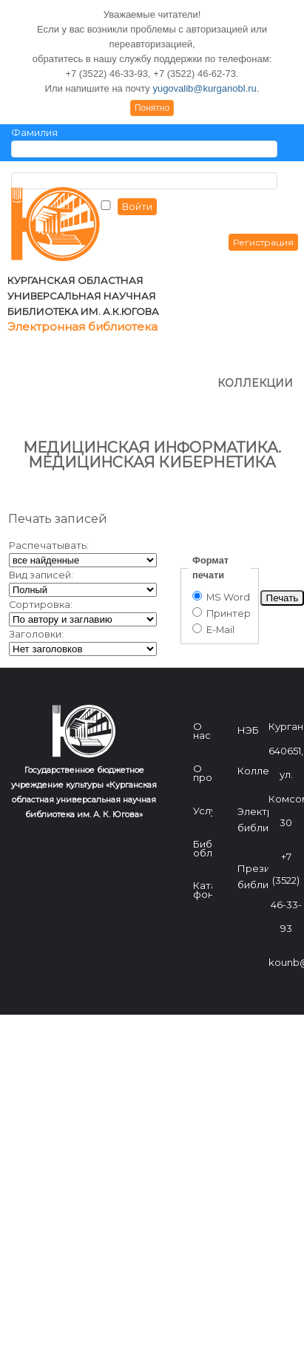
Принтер (221, 544)
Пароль (30, 164)
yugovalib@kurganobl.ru (204, 88)
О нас (202, 661)
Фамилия (34, 132)
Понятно (152, 108)
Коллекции (264, 701)
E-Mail (213, 560)
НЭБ (248, 660)
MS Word (221, 527)
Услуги (209, 741)
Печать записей (57, 449)
